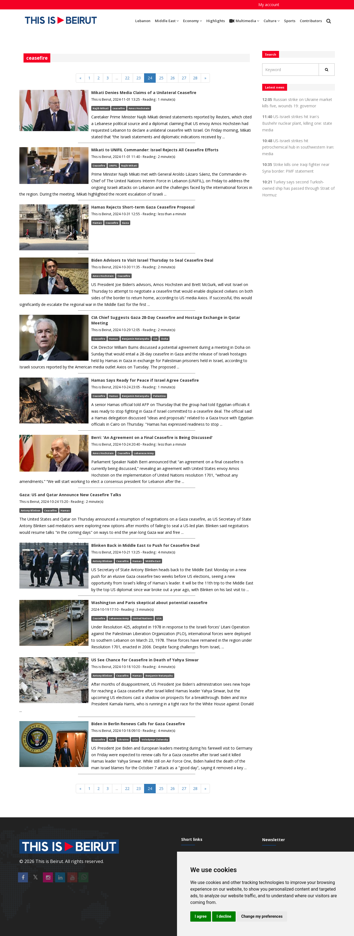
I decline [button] (224, 916)
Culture (272, 20)
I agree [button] (201, 916)
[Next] (205, 78)
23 (138, 77)
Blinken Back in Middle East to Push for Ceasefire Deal (145, 545)
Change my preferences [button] (261, 916)
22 (127, 77)
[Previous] (80, 78)
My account (268, 4)
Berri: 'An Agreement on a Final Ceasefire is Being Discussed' (152, 437)
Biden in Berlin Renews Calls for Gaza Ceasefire (138, 723)
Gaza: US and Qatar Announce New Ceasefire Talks (70, 494)
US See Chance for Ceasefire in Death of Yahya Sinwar (145, 659)
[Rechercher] (327, 69)
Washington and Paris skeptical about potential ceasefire (149, 602)
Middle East (167, 20)
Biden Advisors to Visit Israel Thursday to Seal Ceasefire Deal (152, 260)
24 (150, 77)
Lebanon (142, 20)
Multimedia (244, 21)
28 (195, 77)
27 (184, 77)
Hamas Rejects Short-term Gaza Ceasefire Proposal (142, 207)
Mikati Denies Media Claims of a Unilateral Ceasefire (143, 92)
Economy (192, 20)
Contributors (311, 20)
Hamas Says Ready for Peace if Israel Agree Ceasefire (145, 380)
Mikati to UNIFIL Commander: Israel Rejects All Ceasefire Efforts (154, 149)
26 (172, 77)
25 (161, 77)
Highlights (215, 20)
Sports (289, 20)
